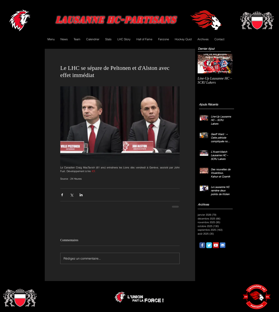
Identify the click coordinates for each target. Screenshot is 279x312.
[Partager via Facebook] (62, 195)
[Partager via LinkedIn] (81, 195)
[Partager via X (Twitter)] (71, 195)
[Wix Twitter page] (209, 245)
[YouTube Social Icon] (216, 245)
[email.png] (223, 245)
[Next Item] (226, 64)
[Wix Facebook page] (202, 245)
